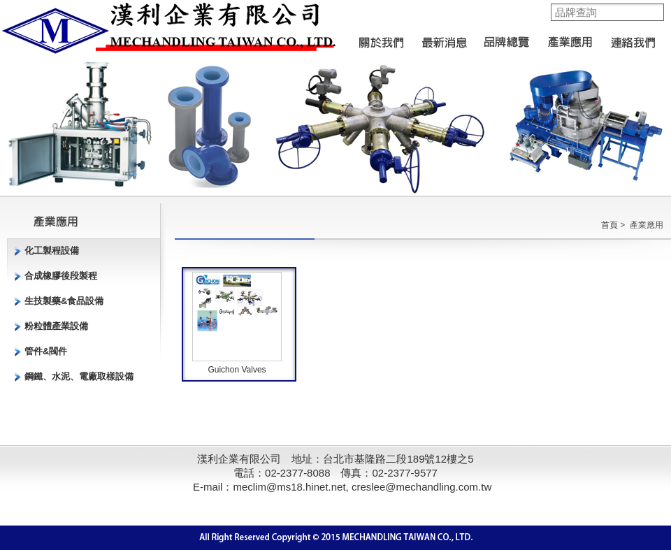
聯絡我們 (632, 38)
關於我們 (380, 38)
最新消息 (443, 38)
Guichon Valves (237, 370)
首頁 (609, 225)
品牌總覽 (506, 38)
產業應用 (569, 38)
